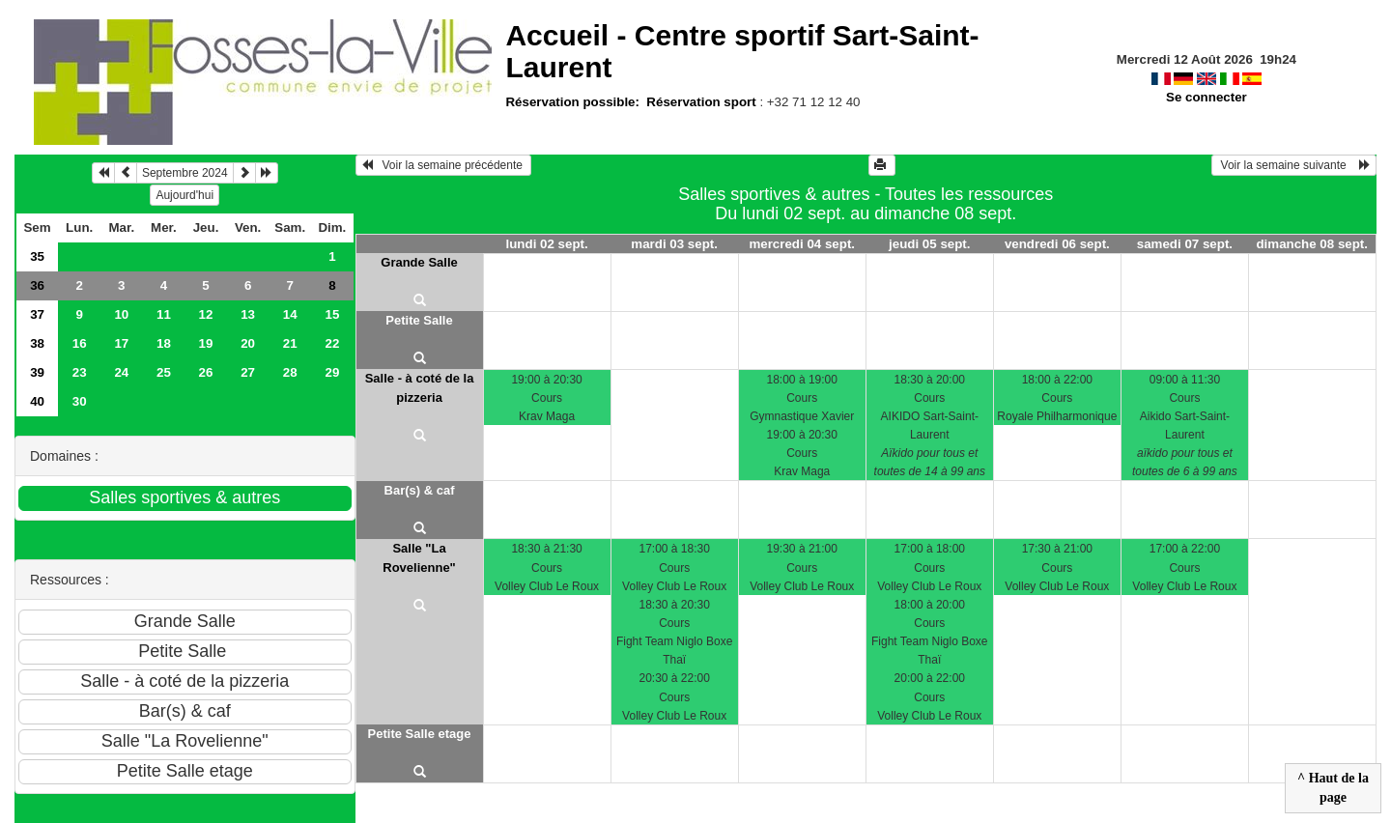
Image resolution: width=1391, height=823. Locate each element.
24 (121, 372)
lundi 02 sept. (547, 244)
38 (37, 343)
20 (248, 343)
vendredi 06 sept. (1057, 244)
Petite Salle (418, 320)
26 (206, 372)
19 (206, 343)
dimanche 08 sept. (1312, 244)
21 (290, 343)
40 (37, 401)
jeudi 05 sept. (929, 244)
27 (248, 372)
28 (290, 372)
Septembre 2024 (185, 173)
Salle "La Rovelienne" (419, 558)
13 (248, 314)
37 (37, 314)
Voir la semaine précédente (443, 165)
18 (163, 343)
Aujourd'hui (184, 195)
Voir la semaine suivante (1294, 165)
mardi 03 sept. (674, 244)
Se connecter (1206, 97)
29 (332, 372)
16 (79, 343)
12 (206, 314)
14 (290, 314)
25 (163, 372)
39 (37, 372)
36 (37, 285)
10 (121, 314)
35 (37, 256)
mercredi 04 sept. (802, 244)
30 (79, 401)
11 (163, 314)
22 (332, 343)
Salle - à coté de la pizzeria (419, 388)
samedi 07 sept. (1185, 244)
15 (332, 314)
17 (121, 343)
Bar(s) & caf (419, 490)
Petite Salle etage (419, 733)
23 (79, 372)
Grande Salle (419, 262)
